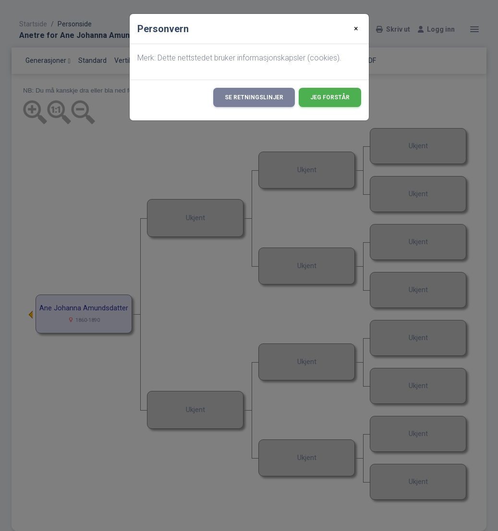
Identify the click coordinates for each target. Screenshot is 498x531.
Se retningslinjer (254, 97)
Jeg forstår (330, 97)
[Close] (356, 28)
